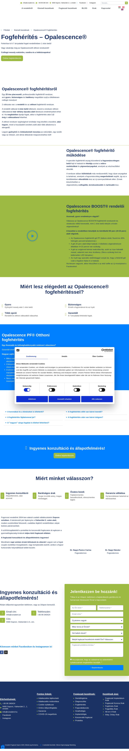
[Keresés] (126, 3)
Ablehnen (32, 399)
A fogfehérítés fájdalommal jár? (21, 419)
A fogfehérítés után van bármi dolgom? (85, 419)
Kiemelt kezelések (46, 8)
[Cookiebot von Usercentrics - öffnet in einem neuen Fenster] (103, 350)
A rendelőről (27, 8)
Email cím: (11, 614)
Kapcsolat (105, 8)
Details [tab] (64, 356)
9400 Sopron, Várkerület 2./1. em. (20, 624)
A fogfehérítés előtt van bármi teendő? (85, 414)
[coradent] (29, 636)
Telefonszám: (44, 614)
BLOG (84, 8)
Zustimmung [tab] (31, 356)
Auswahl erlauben (64, 399)
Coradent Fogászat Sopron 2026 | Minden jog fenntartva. (20, 747)
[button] (32, 236)
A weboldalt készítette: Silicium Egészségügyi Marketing (58, 747)
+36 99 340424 (44, 617)
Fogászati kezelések (68, 8)
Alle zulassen (97, 399)
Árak (94, 8)
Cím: (8, 621)
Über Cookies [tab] (97, 356)
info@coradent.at (13, 617)
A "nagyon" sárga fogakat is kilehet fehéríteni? (28, 425)
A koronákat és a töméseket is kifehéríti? (25, 414)
